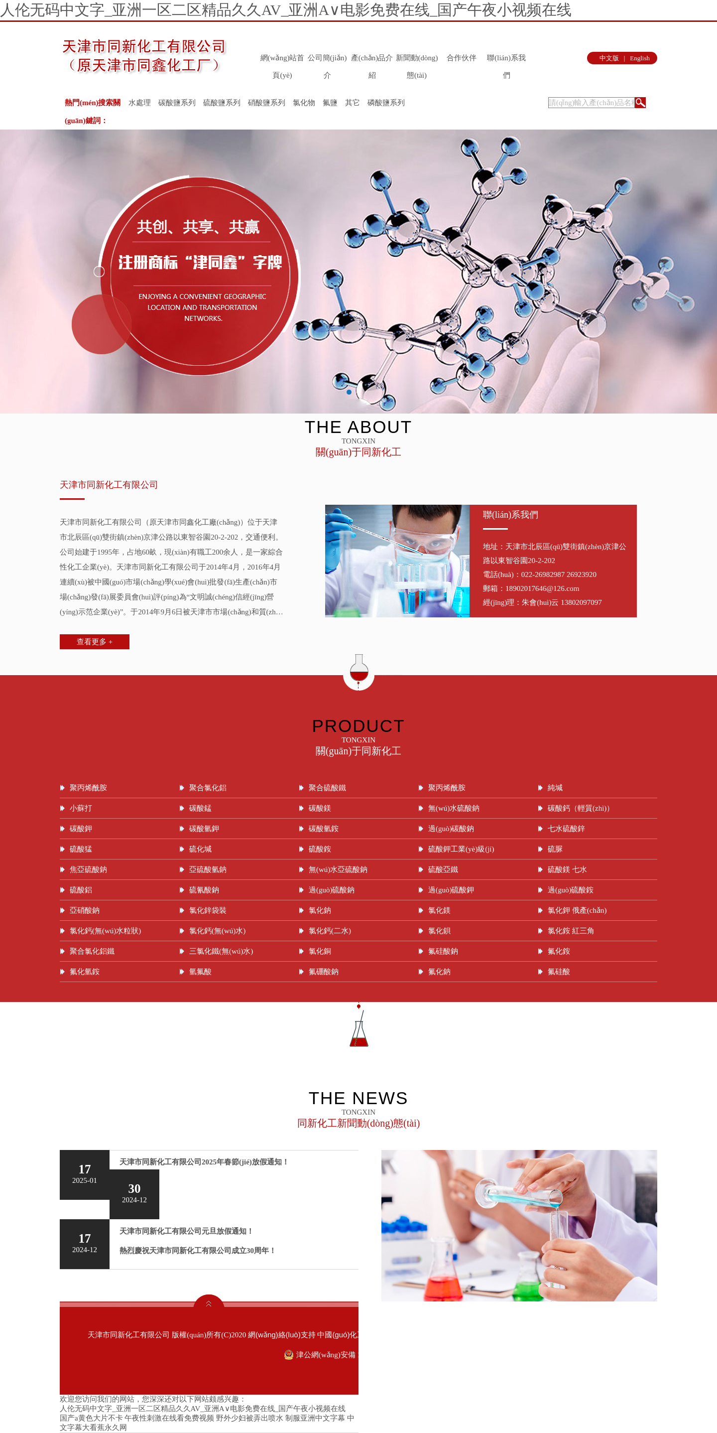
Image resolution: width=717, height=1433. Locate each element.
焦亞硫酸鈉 (88, 869)
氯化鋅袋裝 (208, 910)
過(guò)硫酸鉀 (451, 890)
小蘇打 (81, 808)
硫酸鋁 (81, 890)
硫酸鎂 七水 (567, 869)
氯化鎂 (439, 910)
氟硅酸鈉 (443, 951)
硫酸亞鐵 (443, 869)
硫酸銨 (320, 849)
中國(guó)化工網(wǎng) (356, 1334)
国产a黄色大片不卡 (91, 1418)
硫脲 (555, 849)
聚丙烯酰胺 (88, 788)
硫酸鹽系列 (221, 103)
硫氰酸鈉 (204, 890)
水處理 (139, 103)
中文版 (609, 58)
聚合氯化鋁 (208, 788)
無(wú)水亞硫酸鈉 (338, 869)
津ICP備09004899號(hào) (586, 1334)
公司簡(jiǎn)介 (327, 60)
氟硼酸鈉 (324, 972)
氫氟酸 (200, 972)
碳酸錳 (200, 808)
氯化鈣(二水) (330, 931)
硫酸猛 (81, 849)
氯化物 (304, 103)
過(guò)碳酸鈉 (451, 829)
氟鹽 (330, 103)
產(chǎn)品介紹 (372, 60)
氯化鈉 (320, 910)
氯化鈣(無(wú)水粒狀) (105, 931)
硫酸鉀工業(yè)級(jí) (461, 849)
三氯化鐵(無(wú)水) (221, 951)
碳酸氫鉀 (204, 829)
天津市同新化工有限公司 (109, 485)
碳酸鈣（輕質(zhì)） (581, 808)
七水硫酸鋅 (566, 829)
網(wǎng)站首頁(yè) (282, 60)
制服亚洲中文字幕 (315, 1418)
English (640, 58)
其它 (352, 103)
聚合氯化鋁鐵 (92, 951)
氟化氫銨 (85, 972)
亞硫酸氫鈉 (208, 869)
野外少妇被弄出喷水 (249, 1418)
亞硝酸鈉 (85, 910)
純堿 (555, 788)
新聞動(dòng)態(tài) (417, 60)
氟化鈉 (439, 972)
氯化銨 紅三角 (571, 931)
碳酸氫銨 (324, 829)
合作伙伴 (462, 58)
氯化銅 (320, 951)
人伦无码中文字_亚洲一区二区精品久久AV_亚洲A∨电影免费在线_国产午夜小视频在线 (286, 9)
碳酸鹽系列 (177, 103)
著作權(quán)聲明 (512, 1334)
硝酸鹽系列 (266, 103)
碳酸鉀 (81, 829)
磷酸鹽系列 (386, 103)
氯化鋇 (439, 931)
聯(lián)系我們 (506, 60)
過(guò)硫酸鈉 (332, 890)
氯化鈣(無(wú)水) (217, 931)
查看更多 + (95, 642)
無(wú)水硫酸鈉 (453, 808)
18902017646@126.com (542, 588)
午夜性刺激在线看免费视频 (169, 1418)
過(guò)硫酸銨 (571, 890)
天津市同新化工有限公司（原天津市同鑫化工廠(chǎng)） (153, 522)
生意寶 (470, 1334)
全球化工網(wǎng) (427, 1334)
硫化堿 (200, 849)
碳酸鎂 (320, 808)
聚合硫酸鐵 (327, 788)
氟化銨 (559, 951)
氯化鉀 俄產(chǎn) (577, 910)
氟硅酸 (559, 972)
